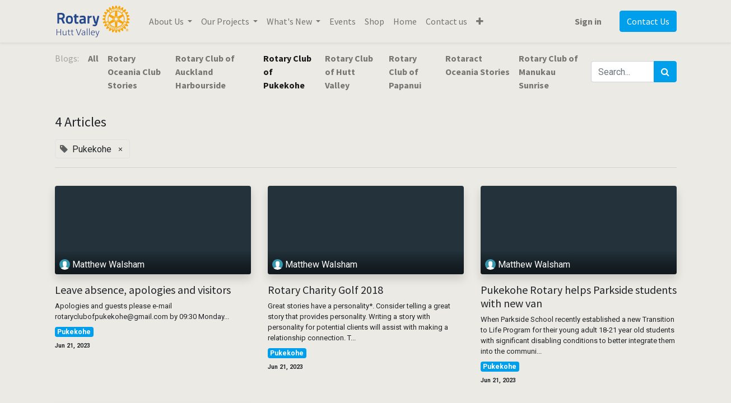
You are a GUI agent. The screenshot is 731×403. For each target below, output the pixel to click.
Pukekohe (74, 332)
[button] (480, 21)
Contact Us (648, 21)
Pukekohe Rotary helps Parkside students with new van (579, 296)
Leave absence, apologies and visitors (143, 290)
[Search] (665, 71)
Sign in (588, 21)
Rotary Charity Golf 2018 (325, 290)
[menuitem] (342, 21)
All (93, 58)
